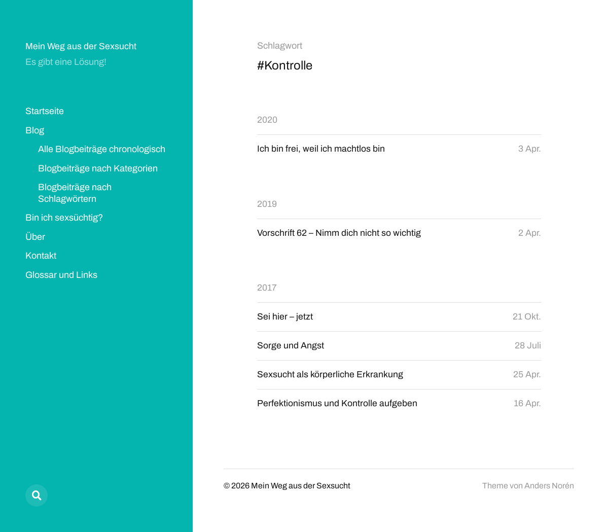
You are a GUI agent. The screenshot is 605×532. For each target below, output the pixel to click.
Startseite (44, 111)
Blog (34, 130)
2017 (267, 288)
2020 (267, 120)
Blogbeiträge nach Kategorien (98, 168)
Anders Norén (549, 487)
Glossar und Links (61, 275)
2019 (267, 204)
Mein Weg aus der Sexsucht (81, 46)
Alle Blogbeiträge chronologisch (101, 149)
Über (35, 237)
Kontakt (40, 256)
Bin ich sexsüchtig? (64, 217)
